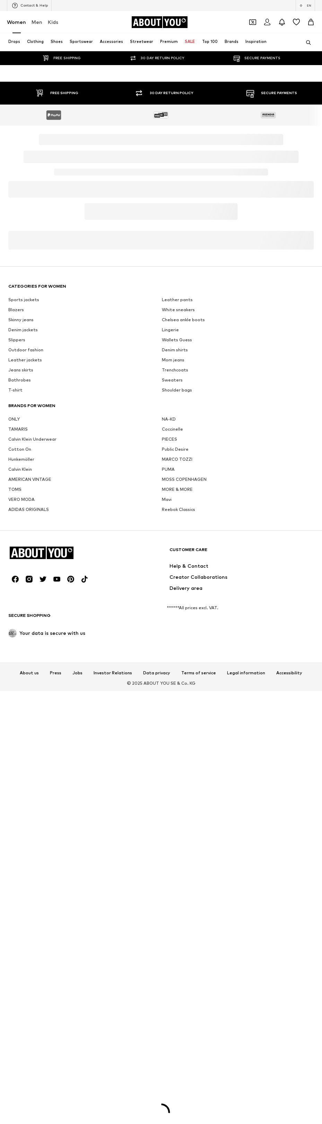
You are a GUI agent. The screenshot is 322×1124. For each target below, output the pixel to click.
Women (16, 22)
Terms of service (198, 947)
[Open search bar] (306, 42)
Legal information (246, 947)
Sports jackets (23, 574)
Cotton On (19, 723)
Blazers (16, 584)
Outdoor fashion (25, 624)
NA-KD (169, 693)
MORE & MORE (177, 763)
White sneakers (178, 584)
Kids (53, 22)
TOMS (14, 763)
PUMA (168, 743)
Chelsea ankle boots (183, 594)
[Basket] (311, 22)
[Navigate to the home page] (159, 22)
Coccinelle (172, 703)
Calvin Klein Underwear (32, 713)
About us (29, 947)
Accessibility (289, 947)
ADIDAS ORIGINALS (28, 783)
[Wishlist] (296, 22)
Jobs (77, 947)
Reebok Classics (178, 783)
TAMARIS (18, 703)
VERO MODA (21, 773)
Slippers (16, 614)
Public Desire (175, 723)
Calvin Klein (20, 743)
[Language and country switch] (305, 5)
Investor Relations (113, 947)
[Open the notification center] (282, 22)
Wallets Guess (177, 614)
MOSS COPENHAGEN (184, 753)
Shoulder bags (177, 664)
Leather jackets (25, 634)
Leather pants (177, 574)
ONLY (14, 693)
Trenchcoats (175, 644)
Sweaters (172, 654)
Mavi (167, 773)
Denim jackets (23, 604)
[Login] (267, 22)
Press (55, 947)
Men (37, 22)
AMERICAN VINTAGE (29, 753)
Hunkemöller (21, 733)
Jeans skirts (20, 644)
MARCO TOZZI (177, 733)
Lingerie (170, 604)
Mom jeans (173, 634)
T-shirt (15, 664)
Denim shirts (175, 624)
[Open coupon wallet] (253, 22)
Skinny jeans (21, 594)
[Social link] (15, 853)
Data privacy (156, 947)
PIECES (169, 713)
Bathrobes (19, 654)
